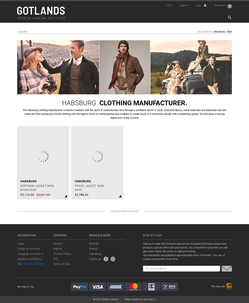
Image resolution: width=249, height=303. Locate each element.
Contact (58, 243)
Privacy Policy (62, 253)
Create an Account (28, 248)
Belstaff (94, 243)
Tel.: (31, 264)
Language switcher (29, 253)
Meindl (93, 248)
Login (201, 5)
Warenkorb (223, 5)
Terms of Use (61, 264)
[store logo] (41, 13)
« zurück (22, 32)
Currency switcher (28, 259)
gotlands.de (204, 32)
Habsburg (95, 253)
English (183, 5)
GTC (56, 259)
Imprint (57, 248)
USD (168, 5)
